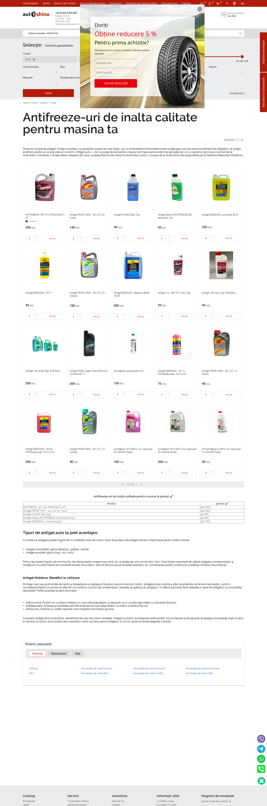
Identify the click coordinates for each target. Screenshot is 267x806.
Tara (62, 66)
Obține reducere (116, 83)
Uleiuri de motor (65, 3)
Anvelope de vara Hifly (94, 673)
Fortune (33, 668)
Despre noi (118, 801)
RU (242, 3)
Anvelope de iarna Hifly (199, 673)
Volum (213, 66)
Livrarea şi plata (165, 801)
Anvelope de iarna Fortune (149, 668)
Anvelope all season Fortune (203, 668)
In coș (52, 239)
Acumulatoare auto (92, 3)
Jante (46, 3)
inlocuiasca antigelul (106, 621)
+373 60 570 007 (70, 18)
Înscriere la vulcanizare (263, 92)
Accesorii (115, 3)
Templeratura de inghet (74, 77)
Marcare (28, 77)
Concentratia (30, 66)
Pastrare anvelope (263, 52)
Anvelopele (30, 3)
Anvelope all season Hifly (148, 673)
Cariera (186, 3)
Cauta (48, 93)
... (136, 484)
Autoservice (169, 3)
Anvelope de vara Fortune (96, 668)
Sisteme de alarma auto (141, 3)
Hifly (31, 673)
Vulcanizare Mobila (78, 801)
